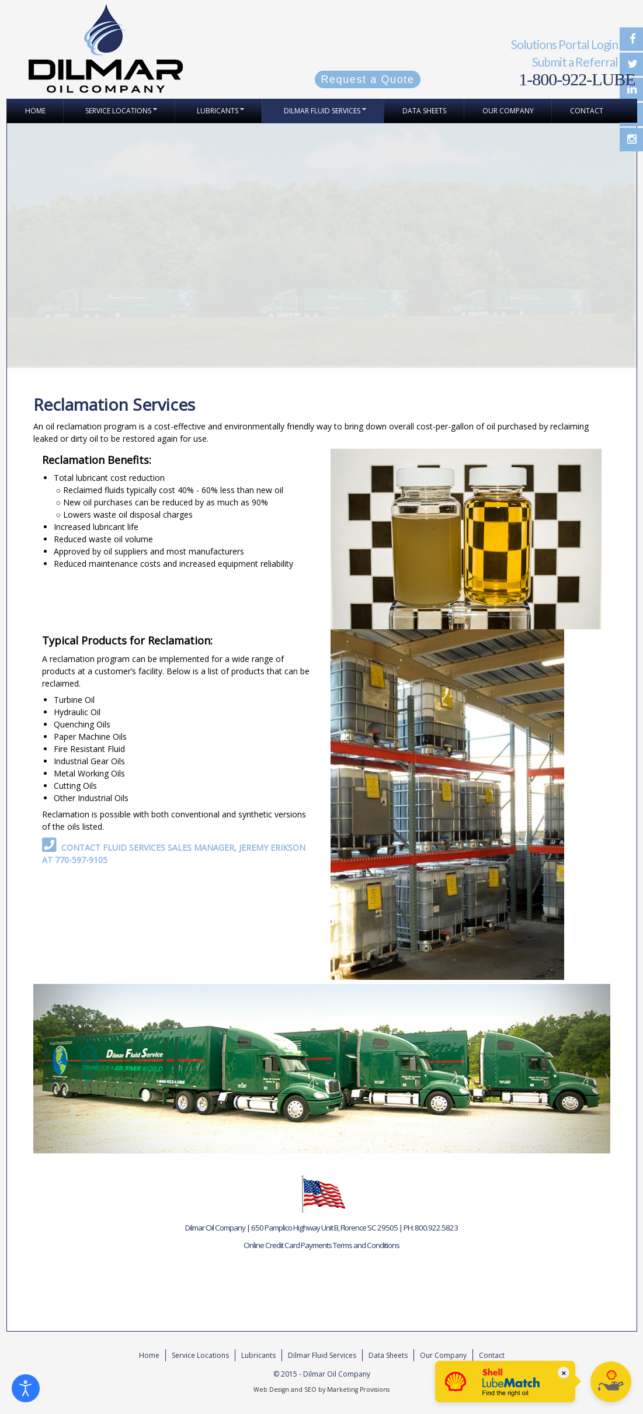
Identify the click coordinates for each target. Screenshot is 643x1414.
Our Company (443, 1355)
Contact (492, 1355)
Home (149, 1355)
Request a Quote (367, 79)
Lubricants (258, 1355)
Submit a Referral (575, 61)
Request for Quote (55, 1303)
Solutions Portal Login (564, 44)
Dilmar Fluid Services (322, 1355)
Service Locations (200, 1355)
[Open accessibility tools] (26, 1388)
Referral (35, 1277)
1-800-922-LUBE (577, 79)
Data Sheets (388, 1355)
